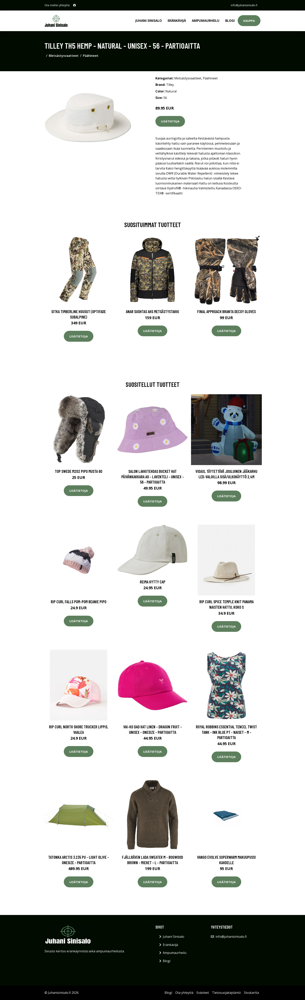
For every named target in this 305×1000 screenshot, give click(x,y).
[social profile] (74, 5)
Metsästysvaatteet (64, 56)
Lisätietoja (170, 121)
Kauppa (249, 21)
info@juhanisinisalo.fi (244, 5)
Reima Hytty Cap (152, 581)
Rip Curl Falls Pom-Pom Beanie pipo (78, 601)
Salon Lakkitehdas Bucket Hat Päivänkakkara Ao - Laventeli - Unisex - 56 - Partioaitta (152, 476)
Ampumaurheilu (205, 20)
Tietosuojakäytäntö (226, 992)
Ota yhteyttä (184, 992)
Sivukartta (251, 992)
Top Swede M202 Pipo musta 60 (78, 471)
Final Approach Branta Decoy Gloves (226, 311)
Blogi (230, 20)
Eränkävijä (177, 20)
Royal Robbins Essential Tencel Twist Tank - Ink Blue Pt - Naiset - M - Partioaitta (226, 732)
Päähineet (90, 56)
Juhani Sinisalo (148, 20)
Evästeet (202, 992)
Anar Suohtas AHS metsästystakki (152, 311)
